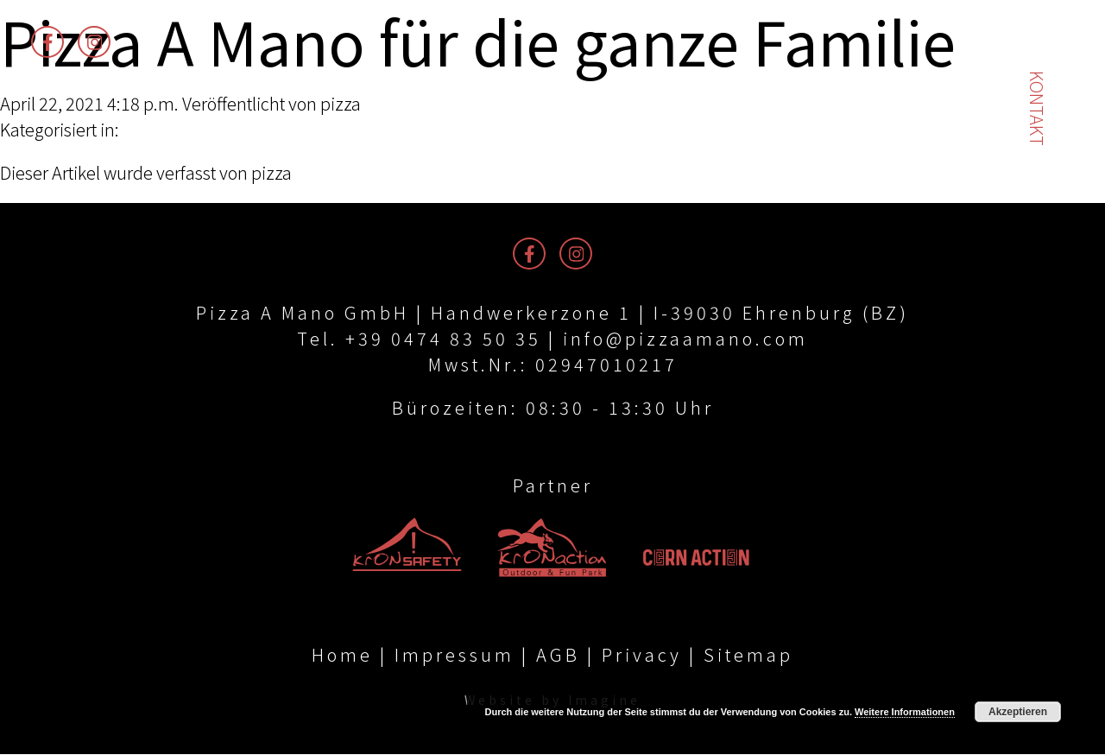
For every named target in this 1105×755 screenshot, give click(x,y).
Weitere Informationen (905, 712)
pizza (340, 103)
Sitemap (748, 655)
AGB (558, 655)
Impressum (455, 655)
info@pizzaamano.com (685, 338)
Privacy (642, 655)
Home (342, 655)
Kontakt (1037, 108)
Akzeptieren (1017, 712)
